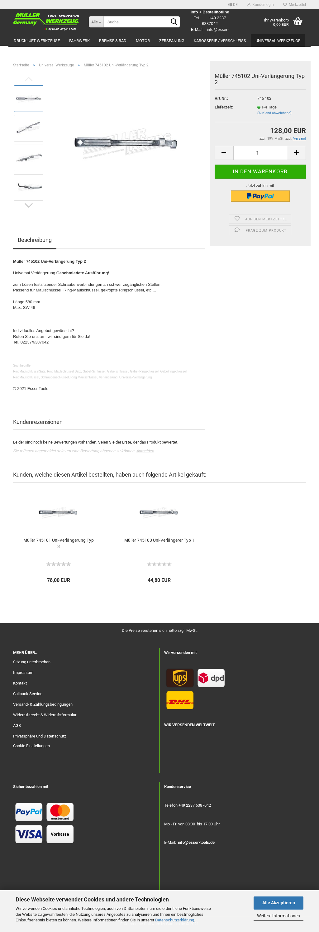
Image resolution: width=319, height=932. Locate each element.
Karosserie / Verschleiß (220, 40)
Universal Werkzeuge (277, 40)
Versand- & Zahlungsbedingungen (43, 704)
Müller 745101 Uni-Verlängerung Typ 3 (58, 543)
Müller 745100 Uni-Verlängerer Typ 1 (159, 540)
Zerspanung (171, 40)
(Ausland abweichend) (274, 113)
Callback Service (27, 693)
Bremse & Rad (112, 40)
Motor (143, 40)
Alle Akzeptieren (278, 902)
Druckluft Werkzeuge (37, 40)
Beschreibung (35, 240)
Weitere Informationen (278, 915)
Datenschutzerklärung (174, 920)
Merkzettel (294, 4)
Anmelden (145, 451)
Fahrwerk (79, 40)
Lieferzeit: (224, 107)
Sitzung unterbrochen (31, 662)
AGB (17, 725)
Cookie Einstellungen (31, 745)
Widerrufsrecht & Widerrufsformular (44, 715)
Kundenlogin (260, 4)
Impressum (23, 672)
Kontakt (20, 683)
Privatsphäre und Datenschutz (39, 736)
